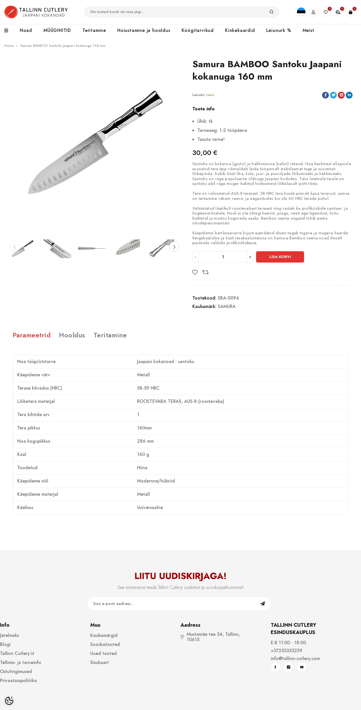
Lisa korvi (280, 256)
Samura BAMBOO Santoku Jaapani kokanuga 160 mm (62, 45)
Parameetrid (31, 335)
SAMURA (226, 306)
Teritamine (110, 335)
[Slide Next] (174, 247)
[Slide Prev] (15, 247)
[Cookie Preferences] (9, 700)
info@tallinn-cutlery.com (295, 658)
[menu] (9, 30)
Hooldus (72, 335)
